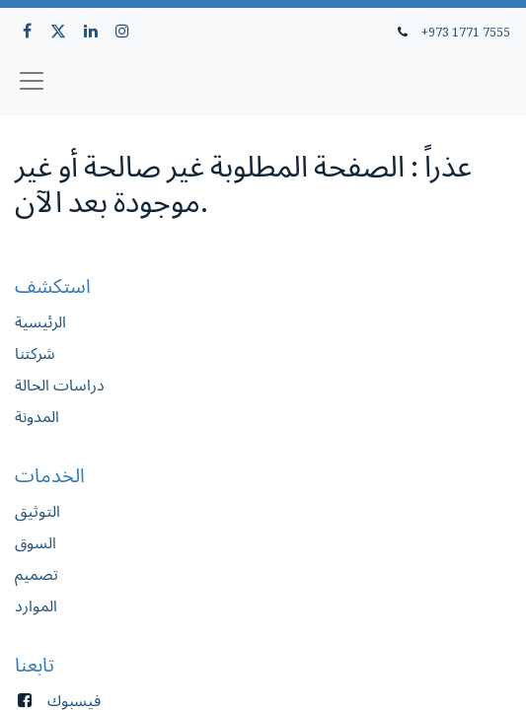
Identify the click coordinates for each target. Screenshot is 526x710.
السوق (35, 542)
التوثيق (37, 511)
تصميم (36, 574)
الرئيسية (40, 321)
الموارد (36, 605)
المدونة (37, 416)
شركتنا (35, 353)
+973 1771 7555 (465, 31)
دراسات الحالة (60, 384)
